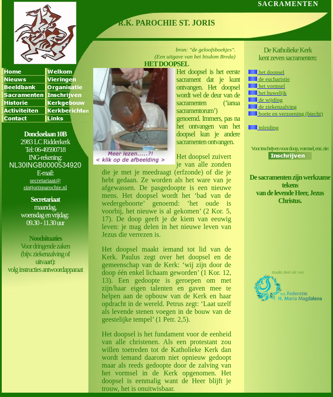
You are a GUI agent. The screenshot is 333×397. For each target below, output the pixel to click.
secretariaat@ (45, 180)
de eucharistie (273, 79)
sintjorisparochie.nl (45, 187)
